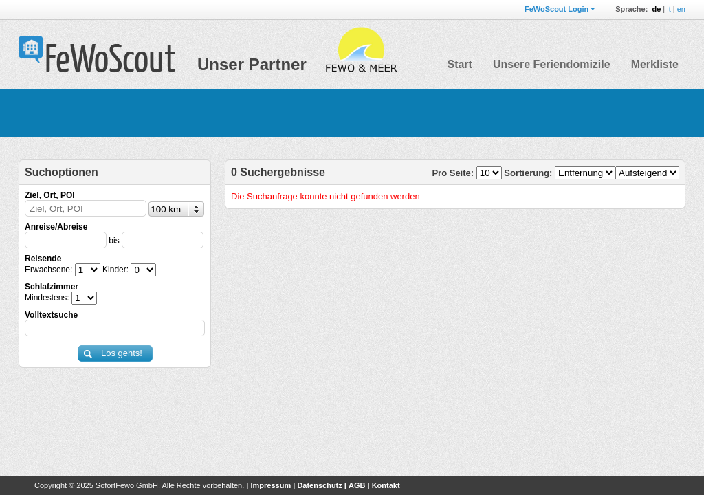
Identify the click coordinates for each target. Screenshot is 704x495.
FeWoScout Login (556, 9)
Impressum (270, 485)
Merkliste (655, 64)
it (669, 9)
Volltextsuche (51, 315)
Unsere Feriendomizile (551, 64)
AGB (357, 485)
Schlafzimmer (51, 287)
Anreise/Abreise (56, 227)
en (681, 9)
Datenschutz (319, 485)
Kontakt (386, 485)
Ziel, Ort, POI (50, 195)
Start (459, 64)
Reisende (43, 258)
